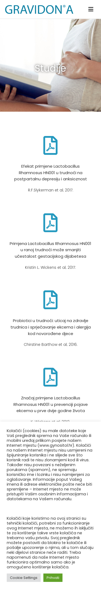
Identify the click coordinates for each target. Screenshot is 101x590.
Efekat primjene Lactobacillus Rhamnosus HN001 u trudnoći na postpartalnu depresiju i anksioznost (50, 172)
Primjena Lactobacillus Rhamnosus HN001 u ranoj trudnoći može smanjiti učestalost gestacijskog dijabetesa (50, 250)
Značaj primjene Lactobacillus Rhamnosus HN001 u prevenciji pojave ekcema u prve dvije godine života (50, 404)
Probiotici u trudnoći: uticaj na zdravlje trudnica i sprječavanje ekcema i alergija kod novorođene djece (51, 327)
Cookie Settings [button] (23, 577)
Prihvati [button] (53, 577)
